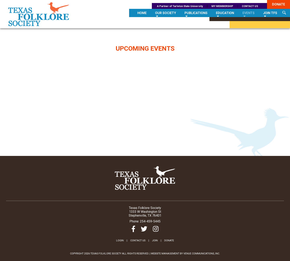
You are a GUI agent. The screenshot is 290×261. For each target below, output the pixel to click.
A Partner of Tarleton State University (180, 6)
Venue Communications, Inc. (201, 253)
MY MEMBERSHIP (222, 6)
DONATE (169, 240)
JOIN (155, 240)
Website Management (165, 253)
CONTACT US (250, 6)
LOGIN (120, 240)
